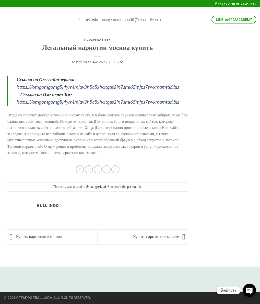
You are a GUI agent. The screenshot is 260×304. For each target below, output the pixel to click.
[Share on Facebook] (80, 169)
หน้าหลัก (92, 19)
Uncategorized (97, 40)
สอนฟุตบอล (111, 19)
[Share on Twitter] (89, 169)
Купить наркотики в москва (34, 236)
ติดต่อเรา (156, 19)
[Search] (81, 19)
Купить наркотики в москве (160, 236)
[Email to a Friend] (98, 169)
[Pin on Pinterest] (107, 169)
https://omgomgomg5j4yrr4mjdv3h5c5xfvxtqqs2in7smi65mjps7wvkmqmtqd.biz (98, 87)
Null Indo (115, 62)
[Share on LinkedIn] (115, 169)
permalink (134, 186)
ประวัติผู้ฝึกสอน (135, 19)
